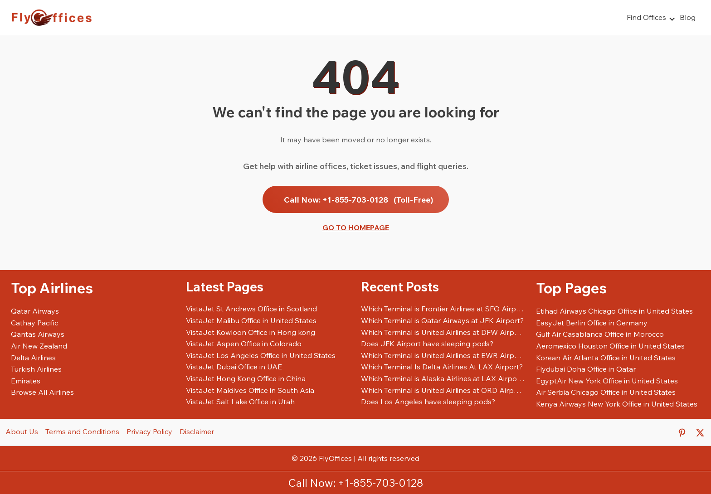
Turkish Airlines (36, 368)
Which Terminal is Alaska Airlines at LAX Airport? (443, 378)
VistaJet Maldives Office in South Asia (250, 390)
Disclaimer (197, 431)
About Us (21, 431)
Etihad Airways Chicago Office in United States (614, 310)
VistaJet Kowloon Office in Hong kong (250, 332)
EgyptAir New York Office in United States (607, 380)
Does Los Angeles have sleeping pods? (428, 401)
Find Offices (646, 17)
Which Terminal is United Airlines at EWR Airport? (443, 355)
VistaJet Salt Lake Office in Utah (240, 401)
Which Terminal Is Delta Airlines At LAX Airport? (442, 366)
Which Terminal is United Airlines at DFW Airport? (443, 332)
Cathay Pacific (34, 322)
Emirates (25, 380)
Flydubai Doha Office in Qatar (586, 368)
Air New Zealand (39, 345)
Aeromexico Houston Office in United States (610, 345)
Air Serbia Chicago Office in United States (606, 392)
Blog (688, 17)
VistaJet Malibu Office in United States (251, 320)
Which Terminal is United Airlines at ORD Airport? (443, 390)
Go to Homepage (355, 227)
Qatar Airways (35, 310)
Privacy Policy (149, 431)
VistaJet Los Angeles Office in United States (261, 355)
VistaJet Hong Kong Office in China (246, 378)
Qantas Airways (37, 334)
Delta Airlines (33, 357)
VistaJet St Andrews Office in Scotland (251, 308)
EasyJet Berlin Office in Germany (592, 322)
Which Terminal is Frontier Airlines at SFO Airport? (443, 308)
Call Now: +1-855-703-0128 (358, 199)
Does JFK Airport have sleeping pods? (427, 343)
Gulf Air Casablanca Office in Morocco (600, 334)
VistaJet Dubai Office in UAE (234, 366)
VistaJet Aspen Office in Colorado (244, 343)
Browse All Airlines (42, 392)
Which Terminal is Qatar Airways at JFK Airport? (442, 320)
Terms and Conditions (82, 431)
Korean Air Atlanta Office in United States (606, 357)
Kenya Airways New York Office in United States (616, 403)
